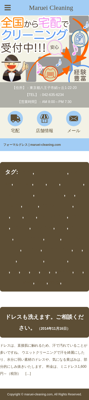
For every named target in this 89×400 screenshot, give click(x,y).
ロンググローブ (31, 260)
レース (10, 260)
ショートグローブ (19, 194)
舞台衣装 (65, 271)
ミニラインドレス (57, 249)
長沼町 (41, 282)
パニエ (17, 216)
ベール (61, 227)
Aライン (26, 173)
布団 (25, 271)
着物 (45, 271)
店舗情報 (44, 122)
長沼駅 (55, 282)
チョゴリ (31, 205)
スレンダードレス (50, 194)
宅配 (15, 122)
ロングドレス (56, 260)
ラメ (77, 249)
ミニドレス (32, 249)
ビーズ (30, 216)
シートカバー (72, 184)
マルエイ (53, 238)
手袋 (35, 271)
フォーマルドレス (53, 216)
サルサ (53, 184)
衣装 (78, 271)
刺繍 (15, 271)
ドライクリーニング (56, 205)
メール (73, 122)
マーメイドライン (29, 238)
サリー (40, 184)
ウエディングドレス (51, 173)
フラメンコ (20, 227)
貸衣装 (27, 282)
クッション (23, 184)
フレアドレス (42, 227)
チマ (70, 194)
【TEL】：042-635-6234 (44, 95)
